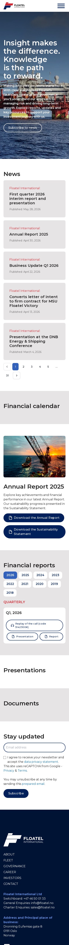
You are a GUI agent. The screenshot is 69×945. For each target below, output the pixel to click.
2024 (40, 575)
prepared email (33, 784)
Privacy (8, 770)
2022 (10, 584)
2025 (25, 575)
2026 (10, 575)
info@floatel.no (42, 903)
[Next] (16, 375)
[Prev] (7, 366)
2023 (55, 575)
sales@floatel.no (43, 907)
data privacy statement (41, 762)
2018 (10, 593)
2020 (39, 584)
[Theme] (50, 6)
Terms (22, 770)
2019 (54, 584)
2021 (24, 584)
